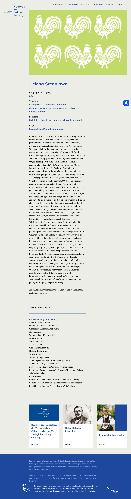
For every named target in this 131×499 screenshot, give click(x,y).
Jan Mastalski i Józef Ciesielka (43, 335)
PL (119, 5)
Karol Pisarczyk (36, 345)
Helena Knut (35, 332)
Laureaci (85, 5)
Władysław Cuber (37, 373)
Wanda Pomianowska (39, 348)
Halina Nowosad (36, 342)
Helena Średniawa (38, 351)
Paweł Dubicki (35, 377)
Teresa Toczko (35, 354)
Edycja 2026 (97, 5)
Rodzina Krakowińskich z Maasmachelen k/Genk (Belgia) (55, 380)
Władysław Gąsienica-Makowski (44, 329)
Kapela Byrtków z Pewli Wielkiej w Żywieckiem (50, 361)
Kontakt (110, 5)
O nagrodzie (72, 5)
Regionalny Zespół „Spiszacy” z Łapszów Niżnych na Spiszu (56, 370)
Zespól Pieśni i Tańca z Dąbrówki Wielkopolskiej (51, 367)
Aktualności (58, 5)
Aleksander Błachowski (40, 322)
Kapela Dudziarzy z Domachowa (43, 364)
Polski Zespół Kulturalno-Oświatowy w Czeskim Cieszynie (55, 383)
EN (124, 5)
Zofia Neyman (35, 338)
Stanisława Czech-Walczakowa (43, 326)
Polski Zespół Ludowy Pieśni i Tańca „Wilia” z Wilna (53, 386)
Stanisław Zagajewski (39, 357)
